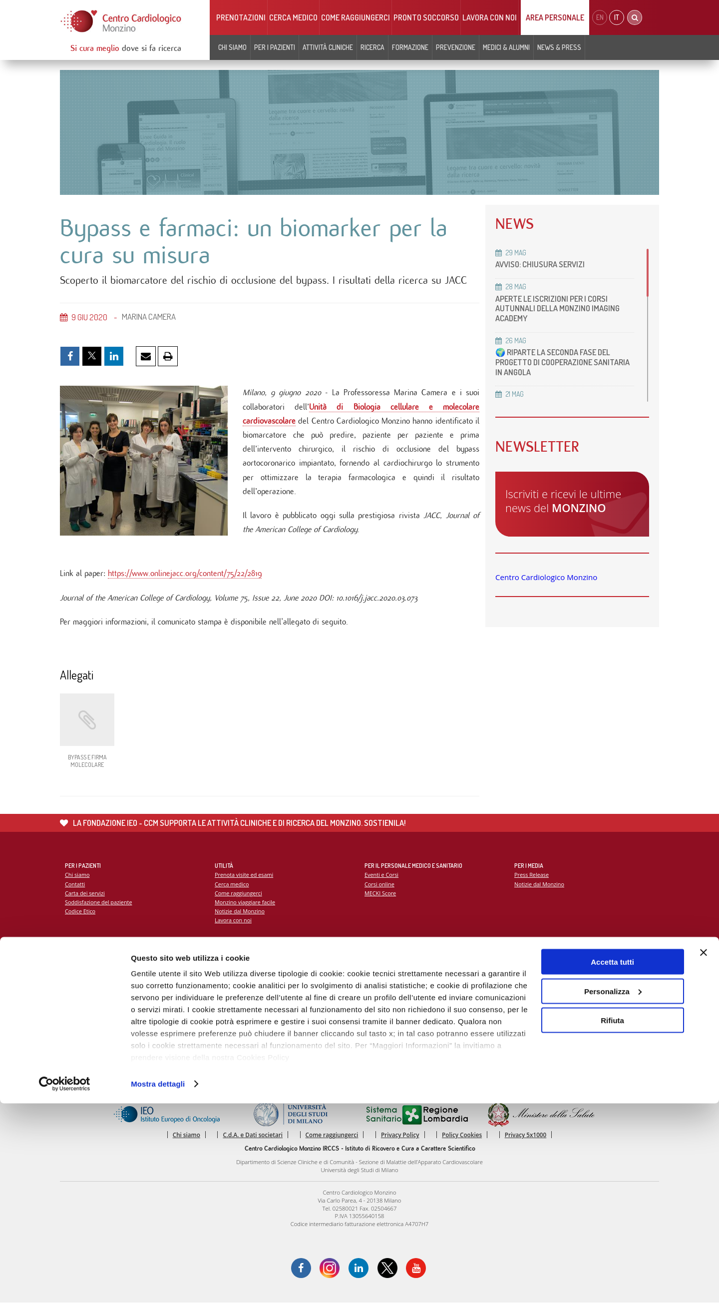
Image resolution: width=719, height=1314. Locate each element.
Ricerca (372, 47)
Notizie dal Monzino (240, 921)
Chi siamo (232, 47)
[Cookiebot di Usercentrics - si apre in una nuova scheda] (64, 1294)
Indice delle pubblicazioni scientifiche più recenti (427, 993)
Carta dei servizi (85, 903)
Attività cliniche (328, 47)
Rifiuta (612, 1231)
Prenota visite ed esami (245, 884)
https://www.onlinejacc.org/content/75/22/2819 (185, 581)
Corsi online (379, 893)
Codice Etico (80, 921)
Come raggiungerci (355, 17)
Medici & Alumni (506, 47)
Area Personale (555, 17)
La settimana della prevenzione (554, 983)
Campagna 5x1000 (538, 974)
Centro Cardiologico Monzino (546, 577)
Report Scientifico (387, 974)
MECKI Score (380, 903)
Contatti (75, 893)
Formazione (410, 47)
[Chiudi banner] (703, 1163)
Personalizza (613, 1202)
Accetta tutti (612, 1172)
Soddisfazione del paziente (99, 912)
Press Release (532, 884)
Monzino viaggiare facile (246, 912)
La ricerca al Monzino (391, 983)
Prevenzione (455, 47)
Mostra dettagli (158, 1294)
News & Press (559, 47)
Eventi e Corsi (381, 884)
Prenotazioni (241, 17)
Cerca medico (293, 17)
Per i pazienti (274, 47)
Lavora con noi (489, 17)
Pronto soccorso (426, 17)
